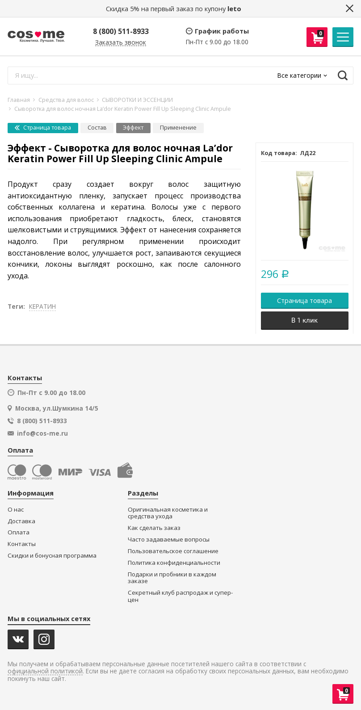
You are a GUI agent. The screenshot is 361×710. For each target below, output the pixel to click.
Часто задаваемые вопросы (169, 539)
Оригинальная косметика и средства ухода (168, 513)
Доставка (21, 521)
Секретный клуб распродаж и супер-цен (180, 596)
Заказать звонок (120, 42)
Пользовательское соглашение (173, 551)
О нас (16, 509)
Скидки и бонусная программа (52, 555)
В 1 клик (304, 320)
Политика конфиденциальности (174, 562)
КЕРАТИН (42, 306)
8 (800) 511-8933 (121, 31)
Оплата (18, 532)
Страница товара (43, 127)
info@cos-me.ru (42, 433)
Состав (97, 127)
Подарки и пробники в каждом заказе (172, 578)
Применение (178, 127)
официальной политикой (45, 671)
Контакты (22, 544)
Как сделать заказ (154, 528)
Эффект (133, 127)
